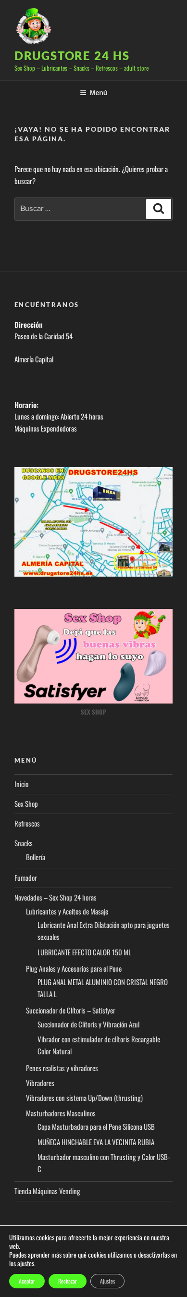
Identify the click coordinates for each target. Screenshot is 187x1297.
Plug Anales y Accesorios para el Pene (74, 968)
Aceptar (27, 1281)
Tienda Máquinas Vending (47, 1191)
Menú (94, 93)
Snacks (23, 843)
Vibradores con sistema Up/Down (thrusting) (84, 1097)
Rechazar (67, 1281)
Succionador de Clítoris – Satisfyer (70, 1010)
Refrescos (27, 823)
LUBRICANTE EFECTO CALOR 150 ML (84, 952)
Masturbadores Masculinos (61, 1113)
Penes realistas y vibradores (62, 1067)
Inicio (21, 783)
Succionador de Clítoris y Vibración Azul (88, 1024)
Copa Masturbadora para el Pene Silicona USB (96, 1126)
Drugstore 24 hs (72, 55)
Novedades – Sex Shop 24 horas (55, 897)
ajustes (25, 1263)
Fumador (25, 877)
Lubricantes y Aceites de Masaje (67, 911)
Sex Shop (26, 803)
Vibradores (40, 1082)
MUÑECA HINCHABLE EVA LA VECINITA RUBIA (95, 1141)
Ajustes (107, 1281)
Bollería (35, 857)
